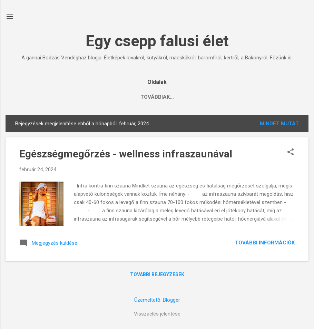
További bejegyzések (157, 274)
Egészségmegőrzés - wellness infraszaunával (125, 154)
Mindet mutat (279, 123)
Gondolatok (247, 97)
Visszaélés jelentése (157, 314)
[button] (290, 152)
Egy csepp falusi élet (157, 41)
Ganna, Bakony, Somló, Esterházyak (165, 97)
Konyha (59, 97)
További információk (265, 243)
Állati (92, 97)
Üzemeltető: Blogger (157, 300)
